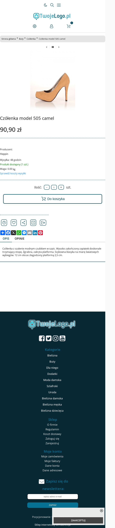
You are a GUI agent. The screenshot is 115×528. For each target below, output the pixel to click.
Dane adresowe (57, 470)
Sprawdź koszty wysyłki (14, 173)
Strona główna (10, 38)
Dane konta (57, 466)
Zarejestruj (57, 443)
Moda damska (57, 380)
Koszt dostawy (57, 434)
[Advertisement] (57, 289)
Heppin (5, 154)
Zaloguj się (57, 438)
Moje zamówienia (57, 456)
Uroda (57, 392)
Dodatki (57, 374)
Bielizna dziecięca (57, 410)
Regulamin (57, 429)
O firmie (57, 424)
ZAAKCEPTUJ (78, 520)
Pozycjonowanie (46, 517)
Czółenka (32, 38)
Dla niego (57, 367)
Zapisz (57, 505)
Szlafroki (57, 386)
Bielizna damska (57, 398)
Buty (22, 38)
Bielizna (57, 355)
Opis (7, 238)
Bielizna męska (57, 404)
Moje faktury (57, 461)
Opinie (21, 238)
